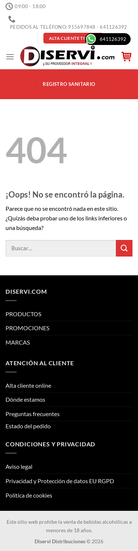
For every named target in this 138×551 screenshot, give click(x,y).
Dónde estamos (25, 399)
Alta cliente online (28, 385)
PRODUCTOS (23, 313)
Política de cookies (29, 495)
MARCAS (18, 342)
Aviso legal (19, 466)
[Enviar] (124, 248)
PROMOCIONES (27, 327)
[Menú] (10, 57)
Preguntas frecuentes (33, 413)
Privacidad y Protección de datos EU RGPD (60, 480)
